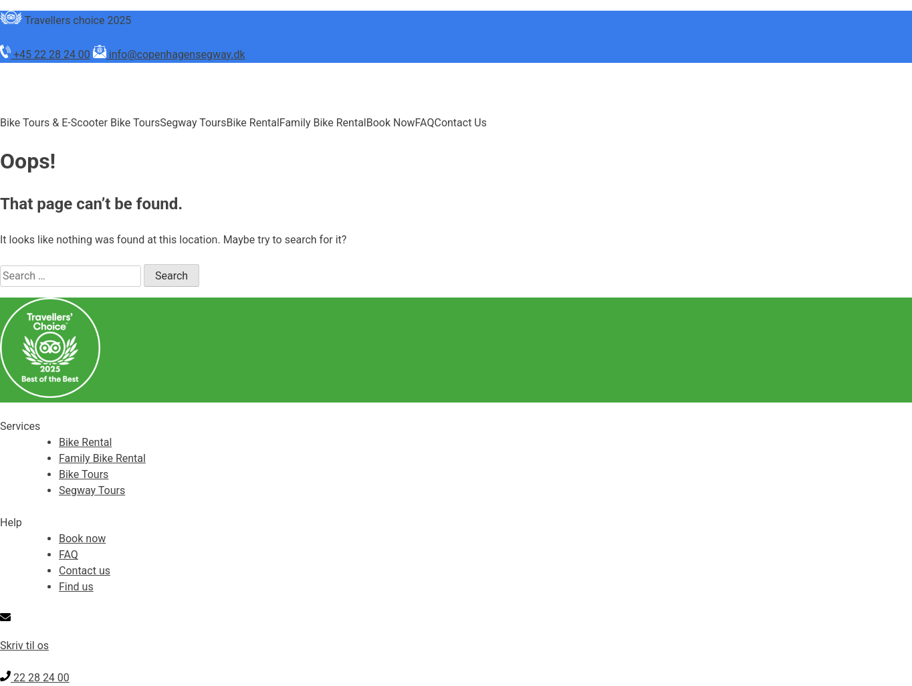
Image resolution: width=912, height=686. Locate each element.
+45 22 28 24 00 (45, 54)
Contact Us (460, 122)
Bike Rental (253, 122)
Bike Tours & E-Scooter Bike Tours (80, 122)
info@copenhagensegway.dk (169, 54)
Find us (76, 586)
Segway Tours (193, 122)
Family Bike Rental (322, 122)
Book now (82, 538)
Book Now (390, 122)
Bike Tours (83, 474)
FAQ (425, 122)
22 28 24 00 (35, 677)
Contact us (84, 570)
